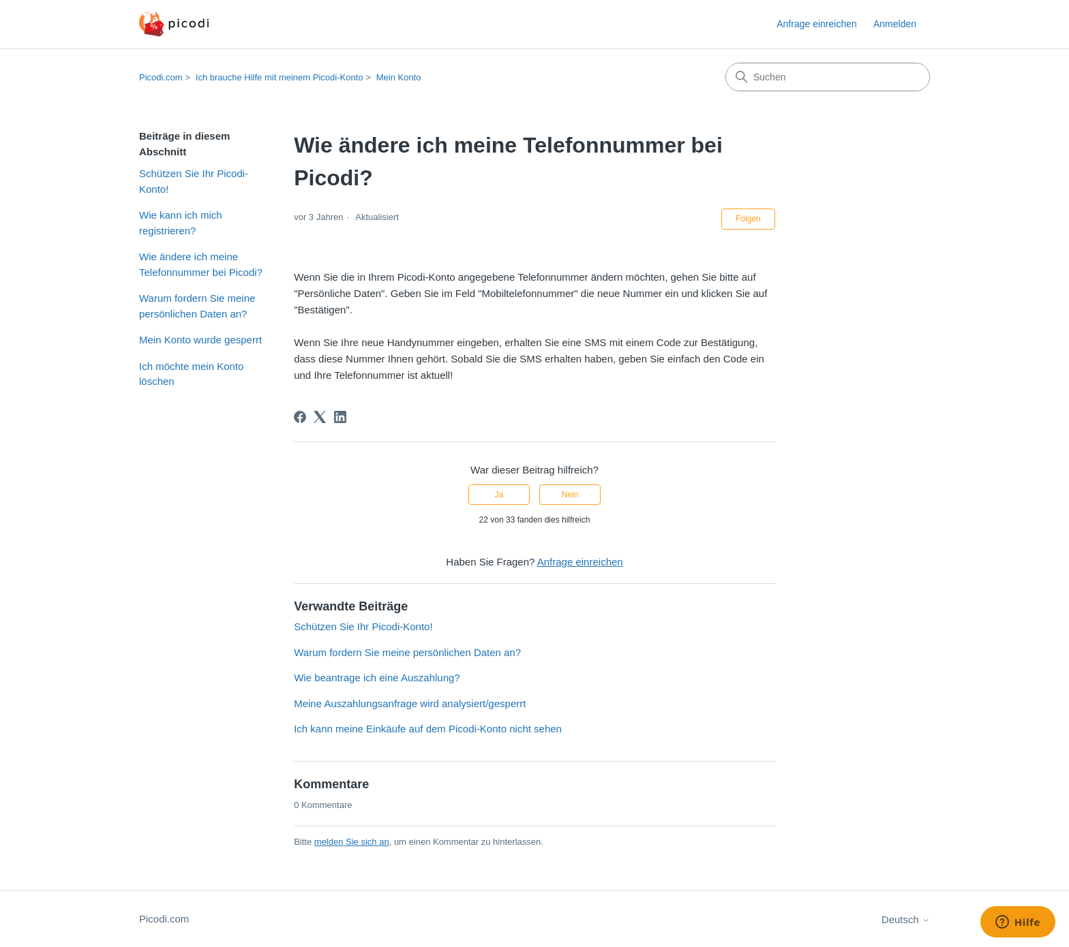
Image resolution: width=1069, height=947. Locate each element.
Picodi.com (161, 77)
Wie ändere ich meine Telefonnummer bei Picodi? (200, 264)
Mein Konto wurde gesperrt (200, 339)
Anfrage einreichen (817, 23)
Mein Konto (398, 77)
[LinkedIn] (340, 417)
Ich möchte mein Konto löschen (191, 374)
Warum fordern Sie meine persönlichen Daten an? (197, 306)
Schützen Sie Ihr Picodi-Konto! (193, 181)
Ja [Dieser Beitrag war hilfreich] (499, 494)
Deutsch (906, 919)
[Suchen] (827, 77)
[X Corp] (320, 417)
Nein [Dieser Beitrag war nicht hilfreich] (570, 494)
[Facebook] (300, 417)
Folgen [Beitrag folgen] (748, 218)
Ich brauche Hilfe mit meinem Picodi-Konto (279, 77)
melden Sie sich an (351, 842)
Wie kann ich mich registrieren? (180, 222)
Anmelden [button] (894, 23)
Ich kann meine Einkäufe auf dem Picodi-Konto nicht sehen (428, 728)
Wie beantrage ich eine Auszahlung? (377, 677)
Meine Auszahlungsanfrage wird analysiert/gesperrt (410, 703)
